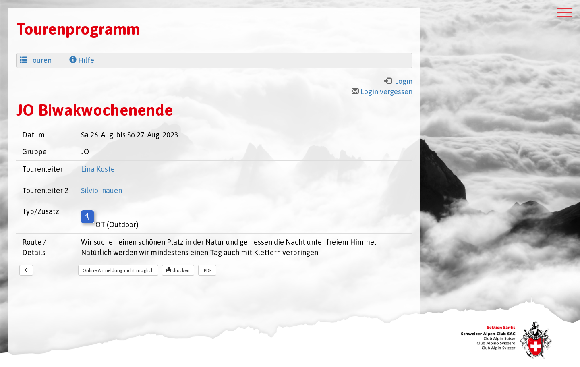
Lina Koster (99, 169)
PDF (207, 270)
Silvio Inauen (101, 190)
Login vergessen (382, 91)
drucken (178, 270)
